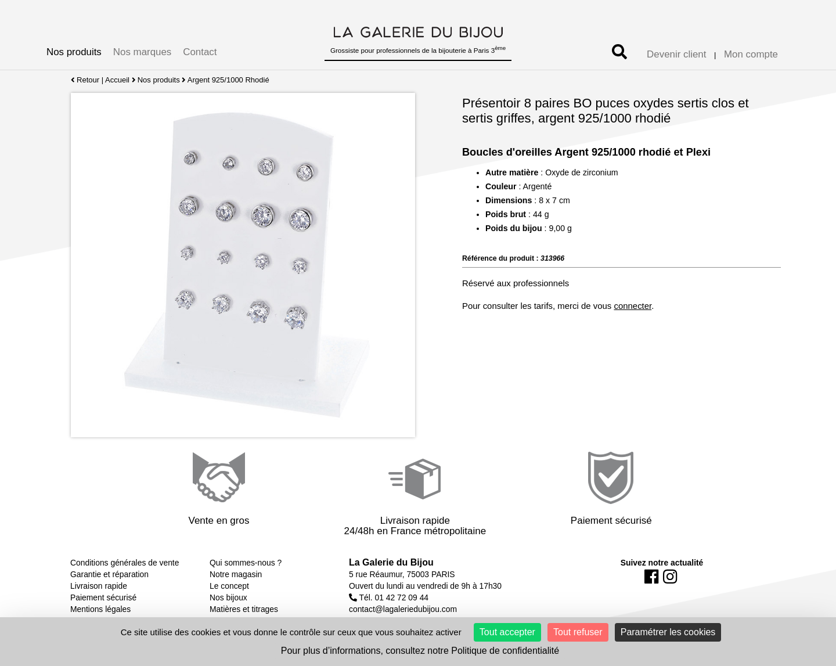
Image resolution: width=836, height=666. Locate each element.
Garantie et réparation (109, 574)
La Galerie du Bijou (391, 562)
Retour (85, 79)
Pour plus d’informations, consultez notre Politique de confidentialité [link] (420, 651)
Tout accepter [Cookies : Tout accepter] (507, 632)
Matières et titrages (244, 609)
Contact (200, 51)
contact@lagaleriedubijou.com (403, 609)
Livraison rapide (98, 586)
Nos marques (142, 51)
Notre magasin (236, 574)
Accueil (117, 79)
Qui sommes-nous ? (246, 562)
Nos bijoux (228, 597)
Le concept (229, 586)
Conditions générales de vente (124, 562)
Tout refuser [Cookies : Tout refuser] (577, 632)
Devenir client (676, 54)
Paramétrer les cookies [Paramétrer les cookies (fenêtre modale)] (668, 632)
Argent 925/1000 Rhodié (228, 79)
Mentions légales (100, 609)
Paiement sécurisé (103, 597)
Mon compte (751, 54)
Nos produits (74, 51)
